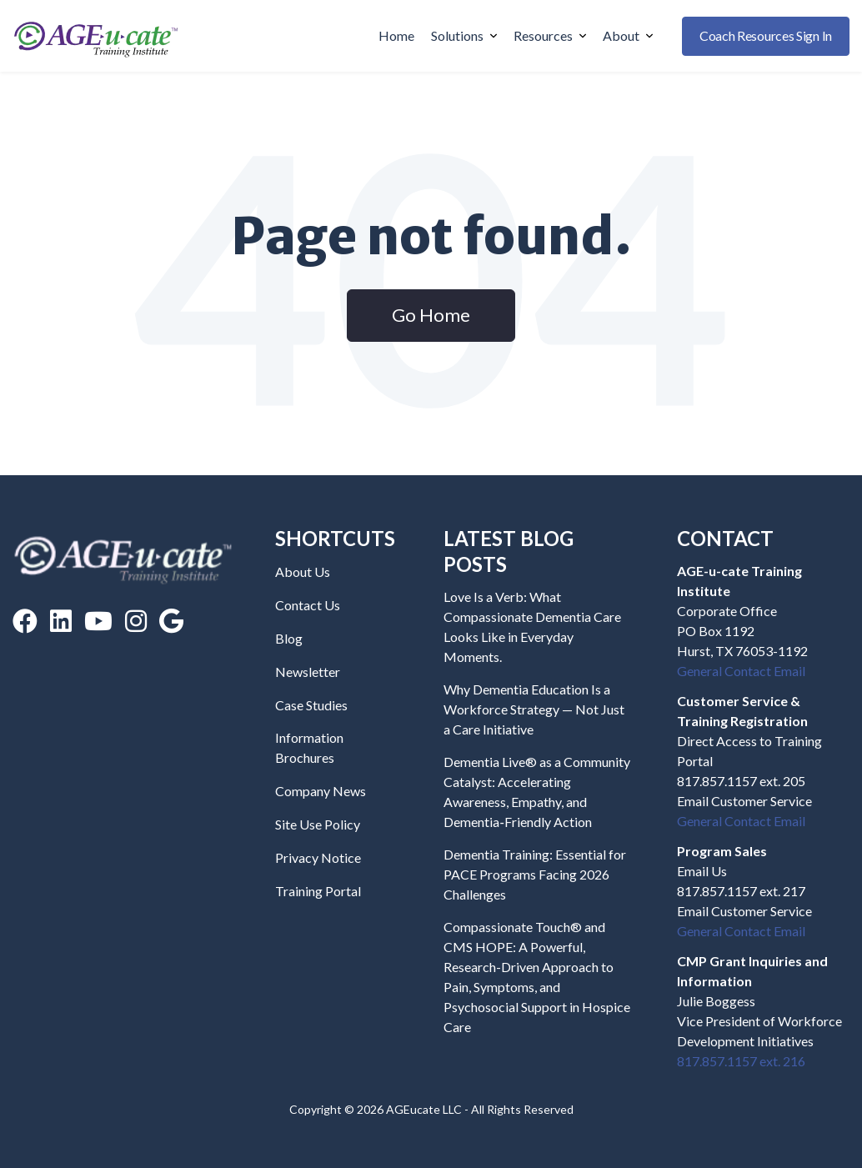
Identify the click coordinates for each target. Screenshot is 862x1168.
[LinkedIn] (61, 620)
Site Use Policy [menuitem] (317, 824)
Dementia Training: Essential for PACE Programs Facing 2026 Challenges (535, 874)
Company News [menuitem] (320, 791)
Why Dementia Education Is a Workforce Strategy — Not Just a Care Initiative (534, 709)
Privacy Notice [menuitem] (318, 857)
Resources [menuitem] (550, 35)
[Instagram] (136, 620)
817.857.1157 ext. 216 (741, 1061)
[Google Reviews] (171, 620)
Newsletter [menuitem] (307, 671)
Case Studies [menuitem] (311, 705)
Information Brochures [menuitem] (309, 747)
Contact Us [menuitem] (307, 605)
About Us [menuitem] (302, 571)
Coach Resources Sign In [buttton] (765, 35)
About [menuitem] (628, 35)
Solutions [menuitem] (464, 35)
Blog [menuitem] (289, 638)
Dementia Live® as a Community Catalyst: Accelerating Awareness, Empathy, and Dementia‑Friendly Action (537, 792)
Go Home (431, 314)
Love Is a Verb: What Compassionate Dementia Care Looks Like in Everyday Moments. (532, 626)
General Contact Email (741, 671)
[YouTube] (98, 620)
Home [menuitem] (396, 35)
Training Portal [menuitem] (318, 891)
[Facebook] (25, 620)
